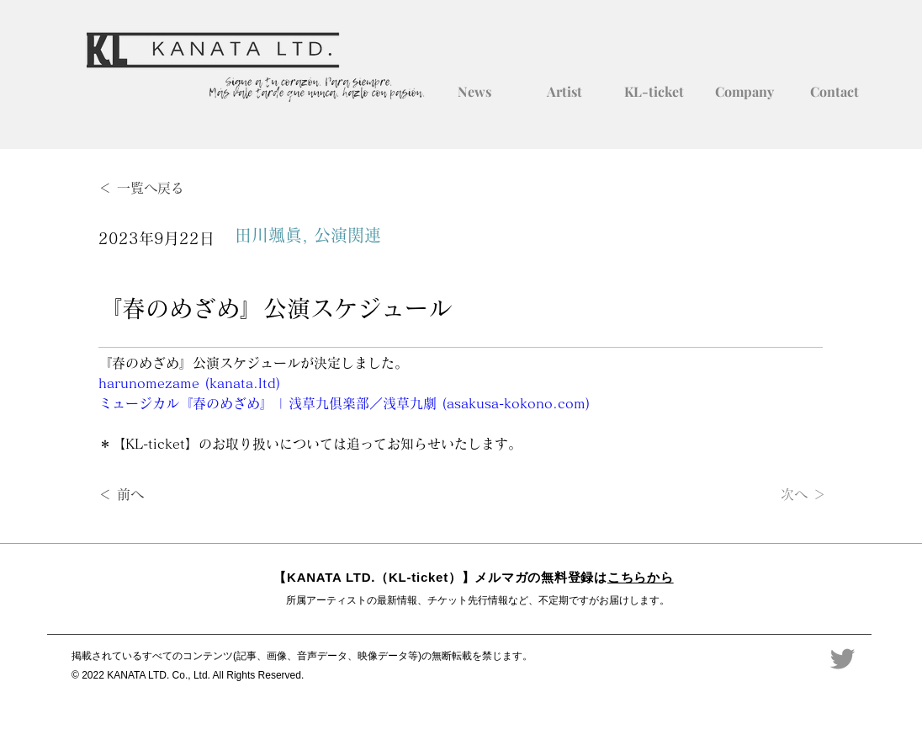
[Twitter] (842, 658)
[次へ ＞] (784, 495)
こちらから (640, 577)
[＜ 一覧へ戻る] (153, 188)
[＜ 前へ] (153, 495)
